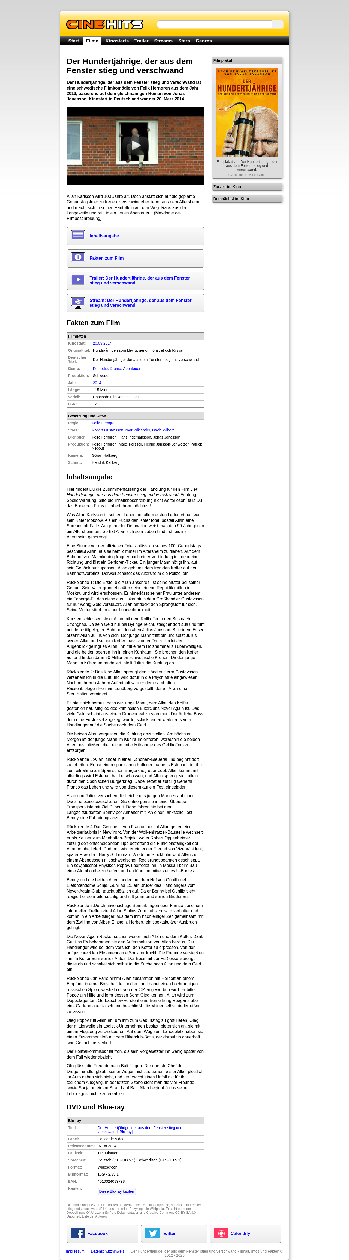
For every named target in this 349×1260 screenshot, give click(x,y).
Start (73, 41)
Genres (204, 41)
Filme (92, 41)
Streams (163, 41)
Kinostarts (117, 41)
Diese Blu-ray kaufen (116, 1192)
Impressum (75, 1251)
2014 (97, 383)
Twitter (169, 1233)
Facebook (97, 1233)
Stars (184, 41)
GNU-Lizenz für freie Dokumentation (112, 1213)
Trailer (141, 41)
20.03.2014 (102, 343)
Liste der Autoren (94, 1216)
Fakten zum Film (106, 258)
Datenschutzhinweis (107, 1251)
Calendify (240, 1233)
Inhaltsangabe (104, 236)
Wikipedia (157, 1209)
